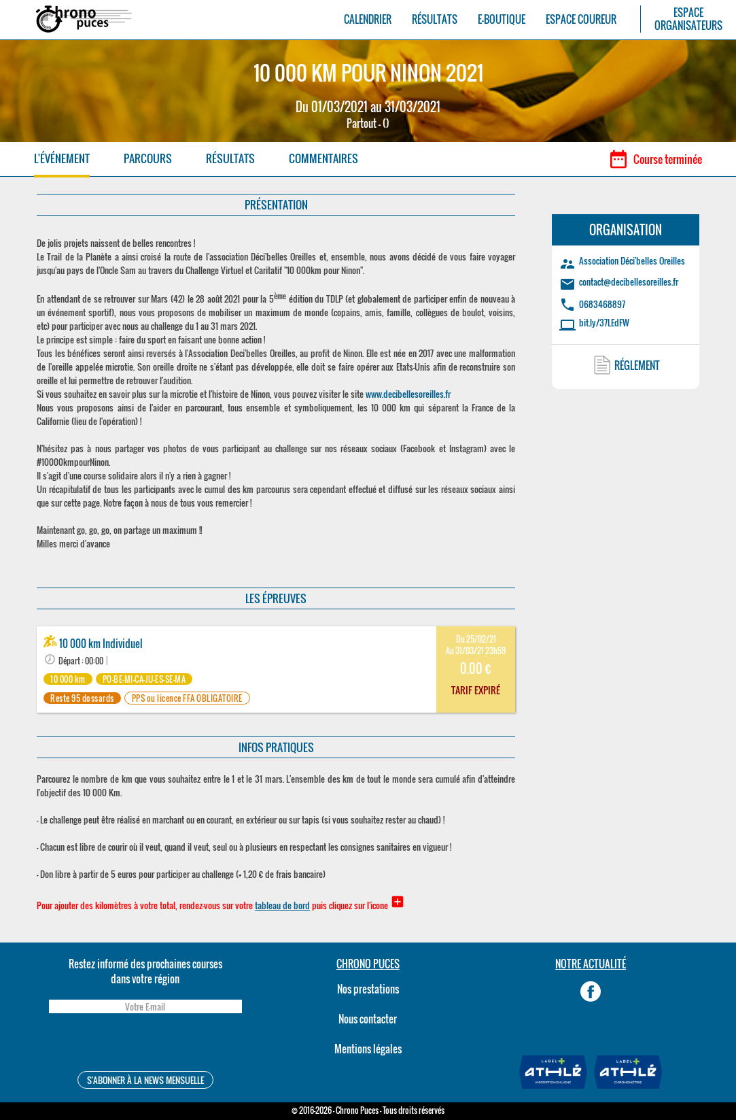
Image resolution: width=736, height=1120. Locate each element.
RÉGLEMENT (637, 365)
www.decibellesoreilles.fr (408, 394)
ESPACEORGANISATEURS (688, 19)
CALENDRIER (367, 19)
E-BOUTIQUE (501, 19)
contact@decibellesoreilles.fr (628, 281)
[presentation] (145, 1044)
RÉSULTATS (434, 19)
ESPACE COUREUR (581, 19)
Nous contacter (367, 1018)
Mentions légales (368, 1048)
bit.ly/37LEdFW (604, 322)
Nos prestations (368, 988)
